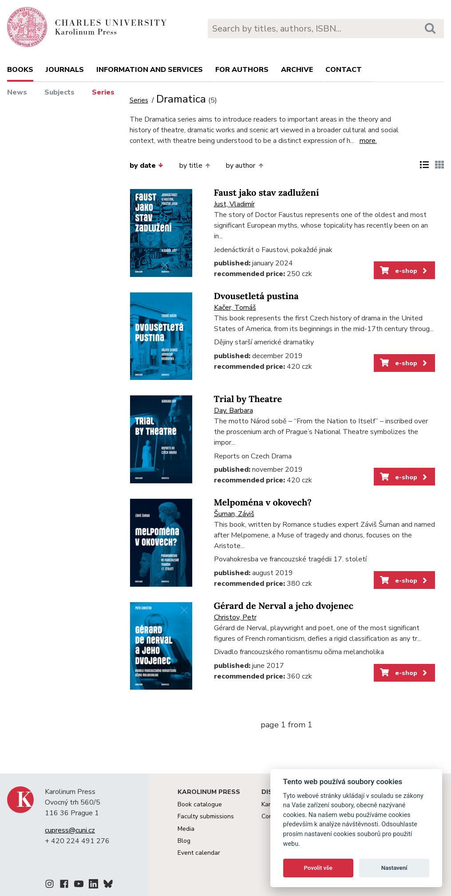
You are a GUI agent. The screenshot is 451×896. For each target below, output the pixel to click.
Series (103, 92)
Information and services (149, 70)
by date (146, 165)
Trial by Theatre (248, 399)
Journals (65, 70)
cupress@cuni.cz (70, 830)
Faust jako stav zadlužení (266, 192)
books (20, 70)
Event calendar (199, 853)
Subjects (59, 92)
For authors (242, 70)
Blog (184, 841)
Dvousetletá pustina (256, 296)
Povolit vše (318, 867)
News (17, 92)
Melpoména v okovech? (263, 502)
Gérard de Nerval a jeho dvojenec (283, 606)
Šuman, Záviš (234, 514)
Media (186, 829)
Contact (343, 70)
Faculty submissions (206, 816)
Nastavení (394, 867)
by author (244, 165)
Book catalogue (200, 804)
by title (194, 165)
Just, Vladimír (234, 204)
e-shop (404, 270)
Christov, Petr (235, 617)
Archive (297, 70)
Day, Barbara (233, 410)
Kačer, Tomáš (235, 307)
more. (368, 141)
